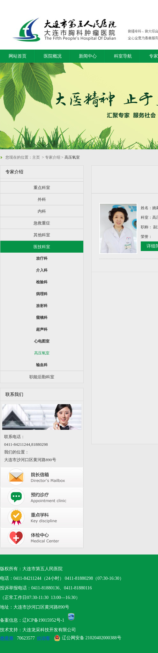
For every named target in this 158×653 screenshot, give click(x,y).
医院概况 (53, 56)
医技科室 (42, 246)
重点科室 (42, 187)
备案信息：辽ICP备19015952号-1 (32, 620)
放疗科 (42, 258)
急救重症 (42, 223)
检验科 (42, 282)
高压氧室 (41, 353)
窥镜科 (42, 317)
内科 (42, 211)
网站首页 (17, 56)
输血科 (42, 365)
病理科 (42, 294)
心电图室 (41, 341)
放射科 (42, 305)
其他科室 (42, 234)
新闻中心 (88, 56)
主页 (36, 157)
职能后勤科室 (41, 376)
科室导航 (123, 56)
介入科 (42, 270)
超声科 (42, 329)
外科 (42, 199)
